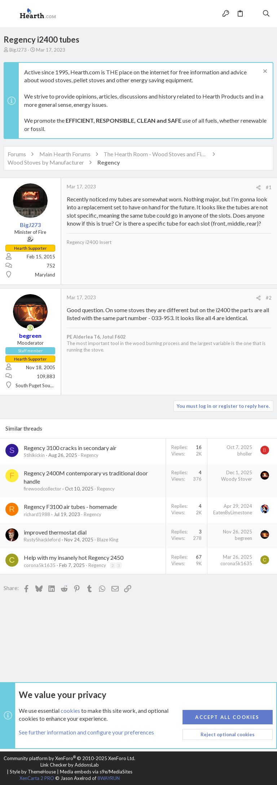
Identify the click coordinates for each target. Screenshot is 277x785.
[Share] (258, 187)
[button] (11, 13)
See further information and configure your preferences (86, 732)
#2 (269, 298)
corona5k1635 (40, 565)
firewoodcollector (42, 489)
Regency (89, 455)
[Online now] (30, 328)
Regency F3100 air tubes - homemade (70, 506)
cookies (70, 710)
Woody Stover (236, 479)
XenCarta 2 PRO (36, 778)
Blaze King (107, 539)
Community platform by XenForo (69, 758)
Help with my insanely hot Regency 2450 (73, 557)
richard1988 (37, 514)
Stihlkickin (34, 455)
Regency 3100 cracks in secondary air (70, 447)
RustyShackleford (42, 539)
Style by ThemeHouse (33, 772)
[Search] (266, 13)
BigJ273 (18, 50)
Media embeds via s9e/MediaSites (96, 772)
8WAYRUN (108, 778)
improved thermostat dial (55, 532)
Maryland (45, 275)
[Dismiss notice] (264, 72)
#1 (269, 187)
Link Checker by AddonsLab (69, 765)
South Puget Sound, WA (40, 385)
